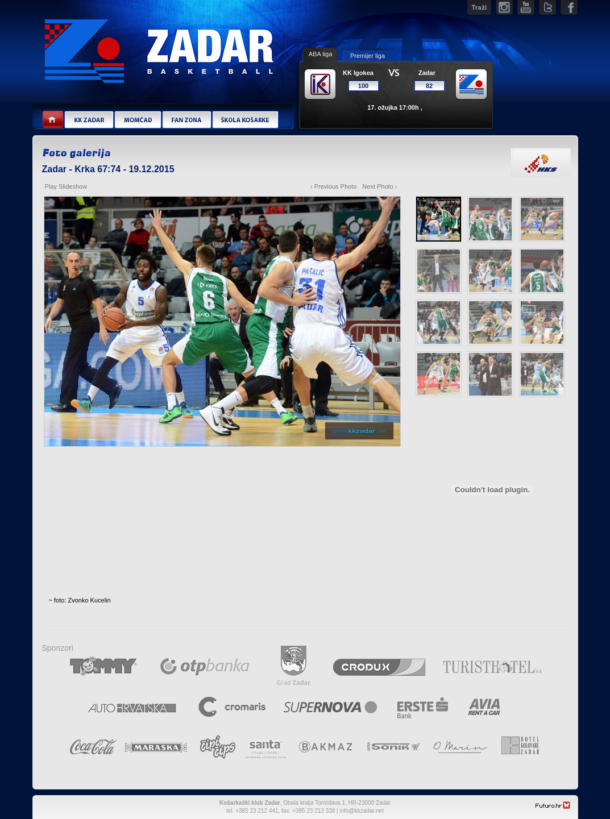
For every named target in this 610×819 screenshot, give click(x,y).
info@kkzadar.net (362, 811)
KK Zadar (89, 120)
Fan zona (186, 120)
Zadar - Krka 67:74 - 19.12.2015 (108, 169)
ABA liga (321, 54)
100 (363, 85)
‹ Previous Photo (333, 186)
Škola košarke (245, 120)
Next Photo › (379, 186)
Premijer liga (367, 55)
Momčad (137, 120)
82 (429, 85)
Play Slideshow (66, 186)
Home (53, 120)
